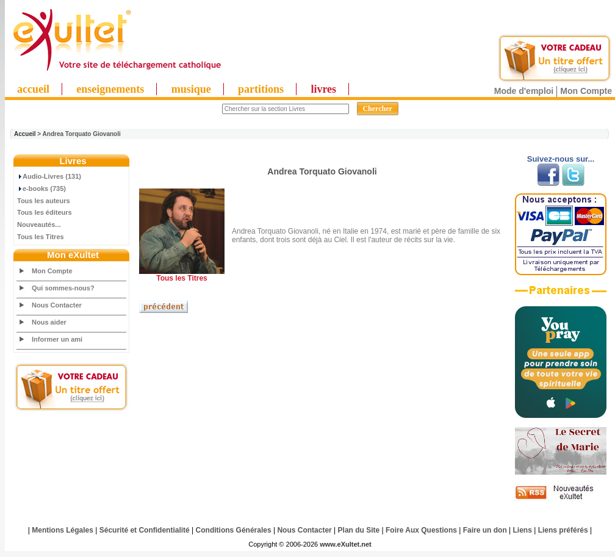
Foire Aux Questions (421, 530)
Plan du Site (359, 530)
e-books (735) (41, 188)
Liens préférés (563, 530)
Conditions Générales (234, 530)
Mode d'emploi (523, 91)
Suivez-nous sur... (561, 159)
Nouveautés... (39, 224)
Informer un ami (57, 339)
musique (191, 89)
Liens (522, 530)
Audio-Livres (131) (49, 176)
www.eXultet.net (346, 544)
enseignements (110, 89)
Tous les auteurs (43, 200)
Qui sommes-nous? (63, 288)
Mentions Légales (62, 530)
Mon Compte (586, 91)
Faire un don (485, 530)
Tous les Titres (40, 236)
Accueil (25, 134)
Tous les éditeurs (44, 212)
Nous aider (49, 322)
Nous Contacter (57, 305)
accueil (33, 89)
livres (323, 89)
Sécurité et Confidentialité (144, 530)
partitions (261, 89)
